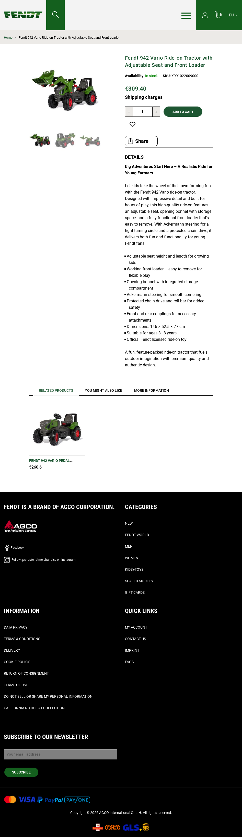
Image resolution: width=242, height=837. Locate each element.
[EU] (233, 15)
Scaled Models (139, 581)
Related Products (56, 390)
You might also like (104, 390)
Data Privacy (15, 627)
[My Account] (205, 15)
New (129, 523)
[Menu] (186, 15)
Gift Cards (135, 592)
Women (131, 558)
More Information (152, 390)
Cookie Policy (17, 662)
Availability (134, 76)
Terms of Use (16, 685)
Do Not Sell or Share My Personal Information (48, 696)
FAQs (129, 662)
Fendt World (137, 535)
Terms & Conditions (22, 639)
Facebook (14, 547)
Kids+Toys (134, 569)
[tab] (54, 390)
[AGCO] (20, 526)
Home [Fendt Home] (8, 37)
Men (129, 546)
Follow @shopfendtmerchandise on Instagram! (40, 559)
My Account (136, 627)
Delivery (12, 650)
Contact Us (135, 639)
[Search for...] (55, 15)
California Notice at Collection (34, 708)
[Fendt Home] (23, 9)
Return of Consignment (26, 673)
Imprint (132, 650)
